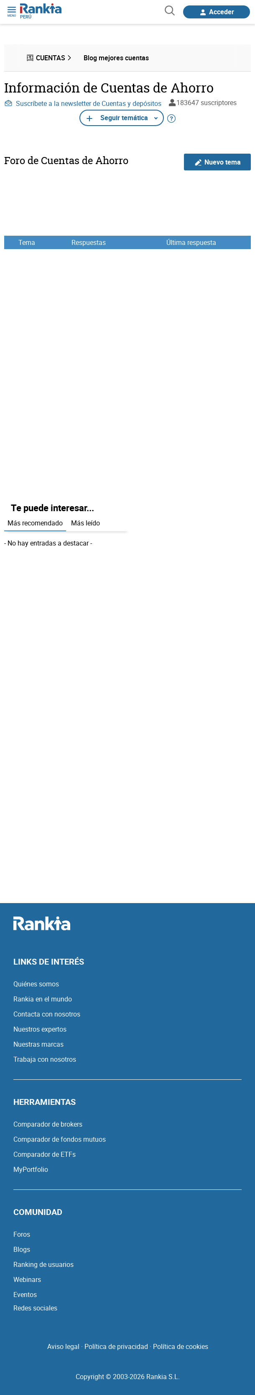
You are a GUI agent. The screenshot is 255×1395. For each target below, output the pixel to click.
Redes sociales (35, 1308)
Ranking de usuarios (43, 1264)
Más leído (85, 523)
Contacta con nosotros (46, 1014)
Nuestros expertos (39, 1029)
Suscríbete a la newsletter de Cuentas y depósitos (82, 103)
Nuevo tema (217, 162)
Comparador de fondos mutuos (59, 1139)
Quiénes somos (36, 983)
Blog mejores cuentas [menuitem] (116, 57)
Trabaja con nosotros (44, 1059)
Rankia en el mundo (42, 999)
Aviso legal (63, 1346)
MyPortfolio (30, 1169)
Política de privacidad (116, 1346)
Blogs (21, 1249)
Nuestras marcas (38, 1044)
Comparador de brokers (47, 1124)
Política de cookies (180, 1346)
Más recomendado (35, 523)
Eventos (25, 1294)
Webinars (27, 1279)
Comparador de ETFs (44, 1154)
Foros (21, 1234)
